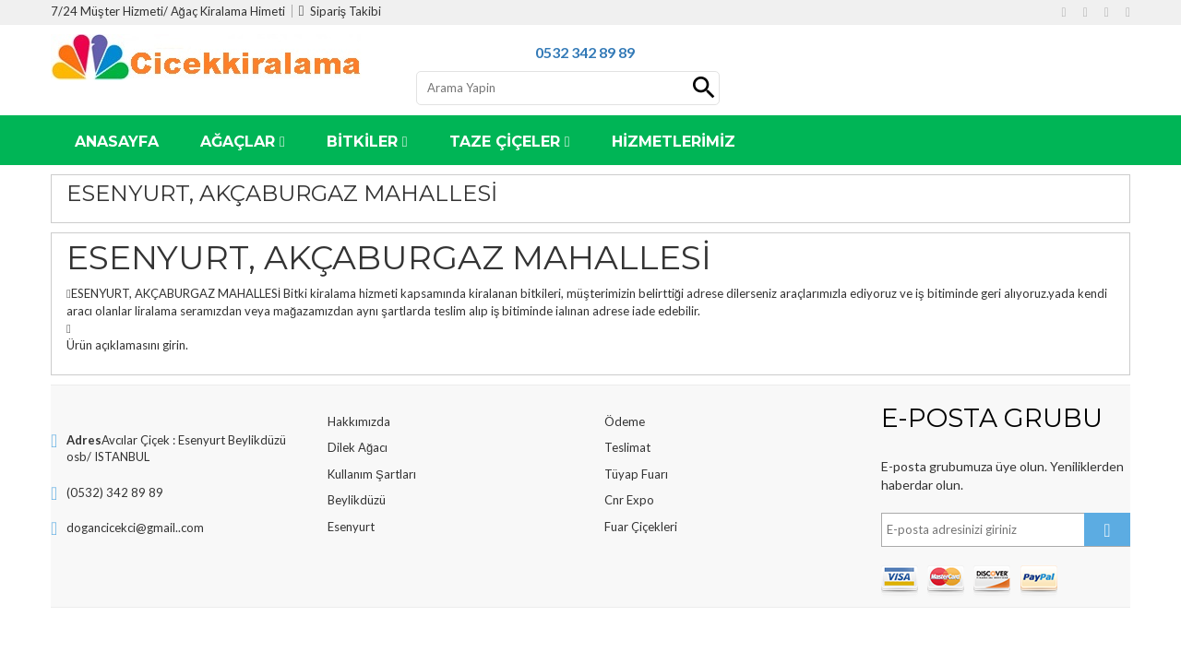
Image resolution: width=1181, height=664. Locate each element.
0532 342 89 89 (585, 52)
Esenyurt (351, 526)
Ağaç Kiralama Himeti (228, 11)
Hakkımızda (359, 421)
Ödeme (624, 421)
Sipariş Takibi (340, 11)
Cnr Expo (629, 499)
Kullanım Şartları (372, 474)
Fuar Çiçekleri (640, 526)
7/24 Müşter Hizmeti (107, 11)
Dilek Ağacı (358, 447)
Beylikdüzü (357, 499)
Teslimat (627, 447)
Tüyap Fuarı (636, 474)
